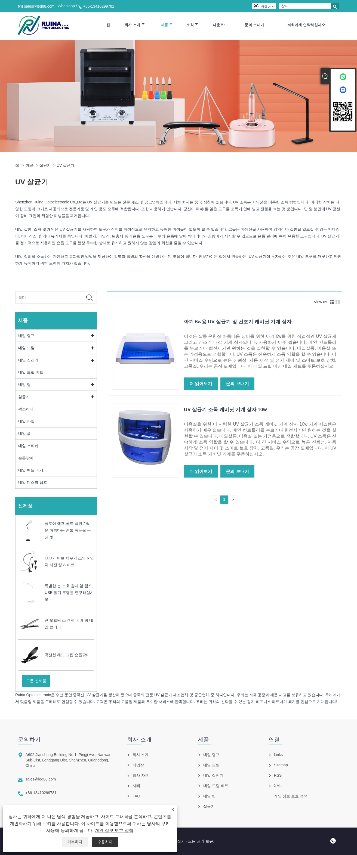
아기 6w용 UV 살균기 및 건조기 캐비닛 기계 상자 (237, 322)
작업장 (138, 765)
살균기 (45, 165)
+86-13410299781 (98, 6)
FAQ (136, 796)
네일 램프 (26, 336)
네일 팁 (24, 385)
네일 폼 (24, 434)
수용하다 (105, 841)
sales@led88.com (39, 6)
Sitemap (281, 765)
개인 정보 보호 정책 (114, 830)
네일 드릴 (26, 348)
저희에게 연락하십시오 (306, 25)
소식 (192, 25)
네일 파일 (26, 421)
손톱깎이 (25, 458)
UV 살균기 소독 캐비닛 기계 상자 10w (225, 410)
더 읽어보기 (200, 384)
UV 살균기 (65, 165)
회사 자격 (141, 775)
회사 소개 (134, 25)
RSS (278, 775)
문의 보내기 (254, 25)
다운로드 (220, 25)
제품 (166, 25)
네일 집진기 (28, 360)
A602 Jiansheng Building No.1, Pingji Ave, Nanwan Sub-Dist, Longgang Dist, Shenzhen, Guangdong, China (69, 760)
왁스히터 (25, 409)
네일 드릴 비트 (30, 372)
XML (278, 786)
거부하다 (74, 841)
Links (278, 755)
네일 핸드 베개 (30, 470)
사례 (136, 786)
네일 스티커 (28, 446)
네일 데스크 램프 (32, 483)
